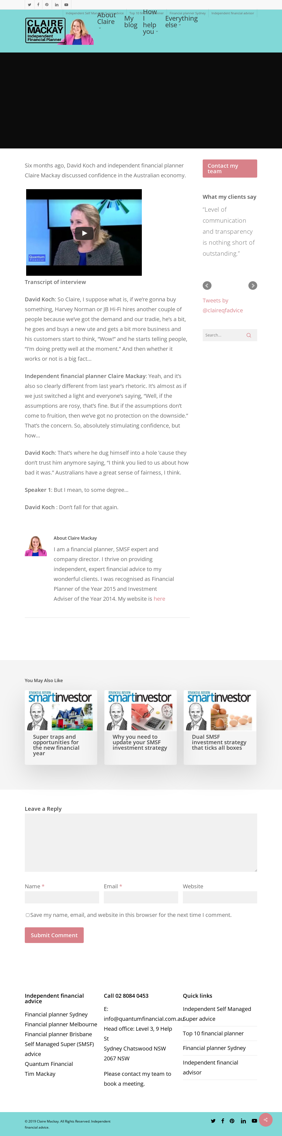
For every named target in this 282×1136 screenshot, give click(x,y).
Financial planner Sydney (56, 1014)
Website (193, 886)
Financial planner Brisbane (58, 1034)
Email (113, 886)
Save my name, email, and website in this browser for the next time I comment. (131, 915)
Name (35, 886)
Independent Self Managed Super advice (217, 1013)
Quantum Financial (49, 1064)
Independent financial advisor (210, 1067)
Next (252, 285)
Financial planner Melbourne (61, 1024)
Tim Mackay (40, 1073)
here (159, 598)
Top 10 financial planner (213, 1033)
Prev (207, 285)
